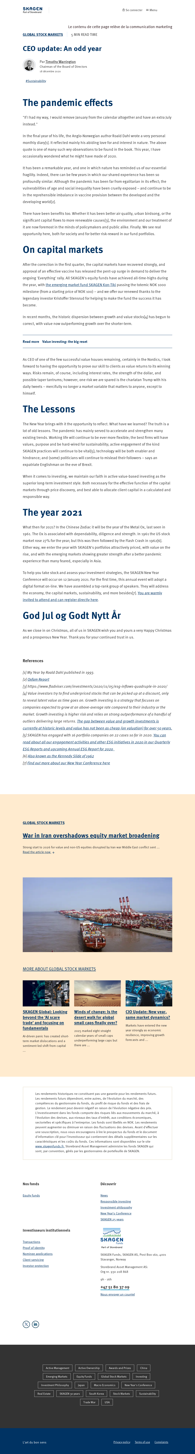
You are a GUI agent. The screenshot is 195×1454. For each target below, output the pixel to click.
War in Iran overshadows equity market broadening (91, 835)
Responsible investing (115, 1201)
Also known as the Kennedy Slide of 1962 (61, 755)
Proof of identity (34, 1247)
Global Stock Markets (43, 34)
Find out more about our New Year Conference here (68, 762)
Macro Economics (104, 1385)
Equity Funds (84, 1376)
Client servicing (33, 1259)
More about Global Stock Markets (59, 968)
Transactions (31, 1241)
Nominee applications (38, 1253)
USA (107, 1402)
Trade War (89, 1402)
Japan (81, 1385)
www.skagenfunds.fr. (50, 1146)
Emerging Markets (56, 1376)
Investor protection (36, 1265)
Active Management (57, 1368)
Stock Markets (121, 1393)
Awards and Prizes (120, 1368)
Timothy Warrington (60, 61)
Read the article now (39, 852)
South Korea (96, 1393)
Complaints (161, 1442)
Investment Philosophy (55, 1385)
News (104, 1195)
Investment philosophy (116, 1207)
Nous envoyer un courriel (117, 1294)
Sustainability (147, 1393)
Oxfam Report (38, 679)
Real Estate (43, 1393)
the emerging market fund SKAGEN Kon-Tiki (81, 284)
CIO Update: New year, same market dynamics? (148, 1014)
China (143, 1368)
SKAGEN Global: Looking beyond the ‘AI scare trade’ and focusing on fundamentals (45, 1019)
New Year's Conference (115, 1213)
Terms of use (142, 1442)
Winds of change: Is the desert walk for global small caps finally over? (95, 1016)
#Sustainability (36, 80)
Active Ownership (89, 1368)
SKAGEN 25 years (112, 1219)
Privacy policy (121, 1442)
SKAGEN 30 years (70, 1393)
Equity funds (31, 1195)
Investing (141, 1376)
